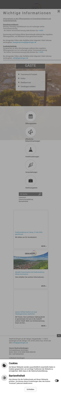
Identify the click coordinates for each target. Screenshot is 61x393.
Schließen (30, 389)
